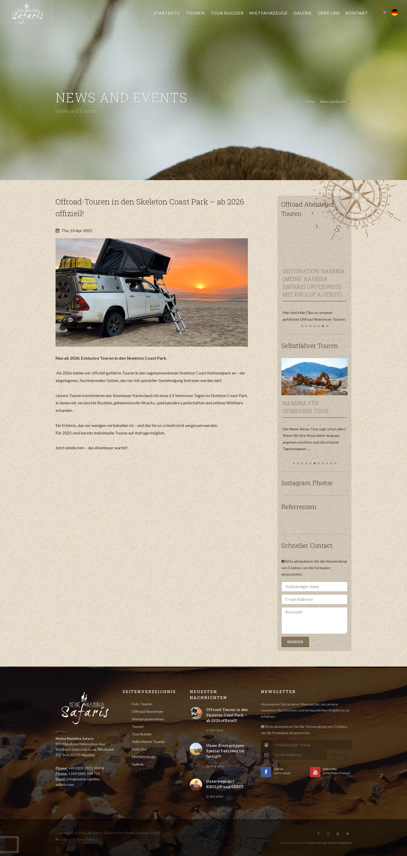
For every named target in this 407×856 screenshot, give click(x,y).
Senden (295, 642)
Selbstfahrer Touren (148, 741)
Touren (138, 726)
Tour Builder (142, 734)
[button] (302, 326)
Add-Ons (139, 749)
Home (310, 102)
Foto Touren (142, 704)
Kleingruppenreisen (148, 719)
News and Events (333, 102)
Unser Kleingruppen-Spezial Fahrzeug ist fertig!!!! (226, 751)
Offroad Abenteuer (148, 711)
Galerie (138, 764)
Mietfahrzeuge (144, 756)
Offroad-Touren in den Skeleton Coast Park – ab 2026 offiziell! (227, 715)
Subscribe (339, 754)
